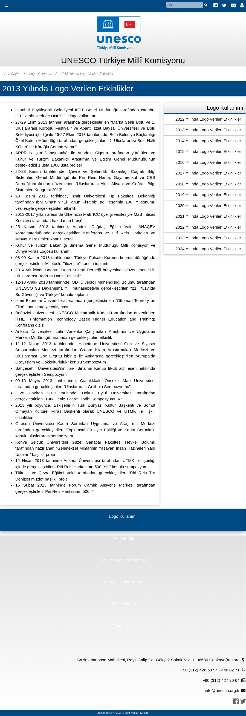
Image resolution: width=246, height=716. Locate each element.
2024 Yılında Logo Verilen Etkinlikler (208, 248)
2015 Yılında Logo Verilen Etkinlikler (208, 151)
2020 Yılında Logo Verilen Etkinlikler (208, 205)
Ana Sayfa (11, 74)
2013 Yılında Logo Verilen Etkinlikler (87, 74)
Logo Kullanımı (40, 74)
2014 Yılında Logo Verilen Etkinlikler (208, 140)
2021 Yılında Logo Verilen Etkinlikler (208, 216)
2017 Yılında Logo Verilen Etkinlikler (208, 173)
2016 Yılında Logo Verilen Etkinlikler (208, 162)
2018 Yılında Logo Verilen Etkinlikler (208, 184)
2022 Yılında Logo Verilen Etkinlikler (208, 227)
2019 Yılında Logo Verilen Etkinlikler (208, 194)
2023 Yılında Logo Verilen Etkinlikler (208, 237)
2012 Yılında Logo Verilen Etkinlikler (208, 119)
